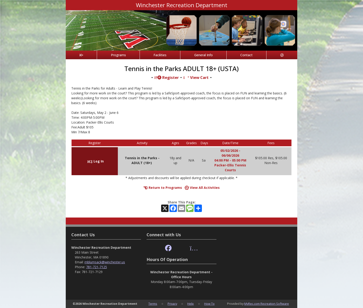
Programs (118, 55)
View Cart (195, 77)
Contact (246, 55)
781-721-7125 (96, 267)
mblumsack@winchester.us (104, 262)
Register (166, 77)
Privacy (172, 304)
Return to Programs (163, 187)
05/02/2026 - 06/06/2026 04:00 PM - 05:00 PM (230, 155)
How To (209, 304)
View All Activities (202, 187)
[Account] (281, 55)
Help (190, 304)
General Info (203, 55)
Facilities (159, 55)
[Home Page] (81, 55)
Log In (96, 161)
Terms (152, 304)
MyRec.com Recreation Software (266, 304)
